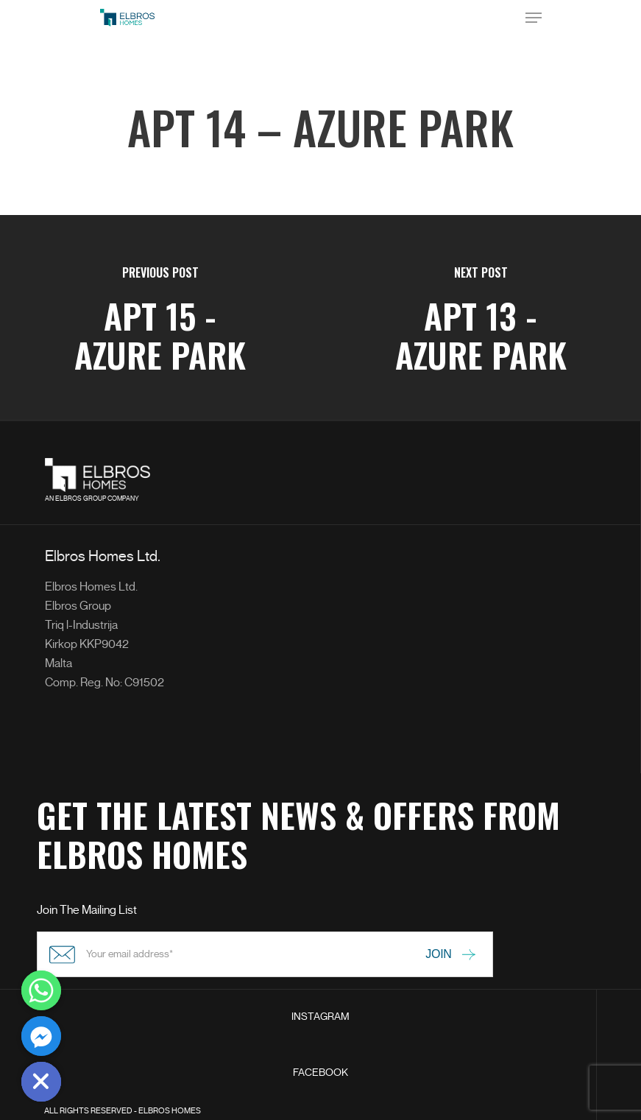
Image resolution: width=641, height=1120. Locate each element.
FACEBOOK (320, 1072)
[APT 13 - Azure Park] (481, 318)
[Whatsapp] (41, 990)
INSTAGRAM (320, 1016)
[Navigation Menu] (533, 17)
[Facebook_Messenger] (41, 1036)
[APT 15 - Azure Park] (160, 318)
